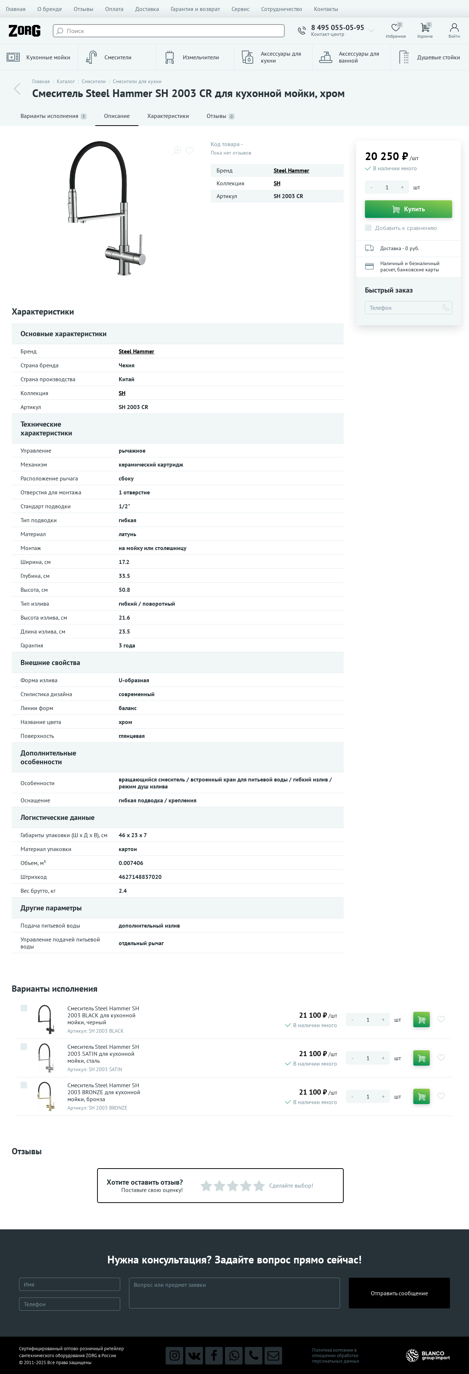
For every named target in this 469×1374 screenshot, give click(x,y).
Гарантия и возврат (195, 8)
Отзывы (83, 8)
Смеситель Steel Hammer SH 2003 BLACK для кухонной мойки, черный (103, 1015)
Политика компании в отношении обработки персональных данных (335, 1355)
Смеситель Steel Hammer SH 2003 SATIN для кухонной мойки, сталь (103, 1053)
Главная (16, 8)
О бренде (49, 8)
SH (277, 183)
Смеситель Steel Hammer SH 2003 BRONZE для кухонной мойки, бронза (103, 1092)
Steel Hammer (291, 170)
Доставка (147, 8)
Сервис (241, 8)
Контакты (326, 8)
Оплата (114, 8)
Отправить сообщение (399, 1293)
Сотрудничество (281, 8)
